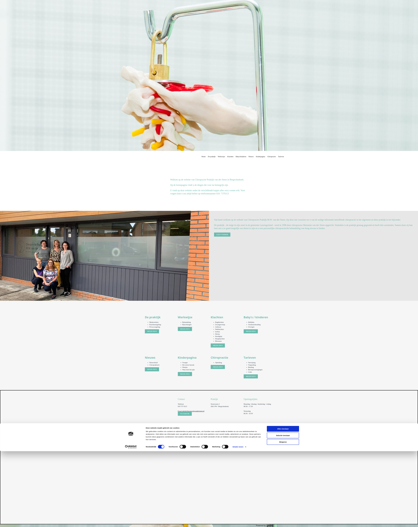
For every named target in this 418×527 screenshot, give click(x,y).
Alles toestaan (283, 310)
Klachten (230, 156)
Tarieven (281, 156)
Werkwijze (221, 156)
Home (203, 156)
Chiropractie (271, 156)
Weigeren (283, 323)
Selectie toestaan (283, 317)
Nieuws (251, 156)
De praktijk (212, 156)
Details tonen (238, 328)
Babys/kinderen (241, 156)
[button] (222, 235)
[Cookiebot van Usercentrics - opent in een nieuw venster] (131, 328)
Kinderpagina (260, 156)
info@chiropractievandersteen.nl (193, 411)
